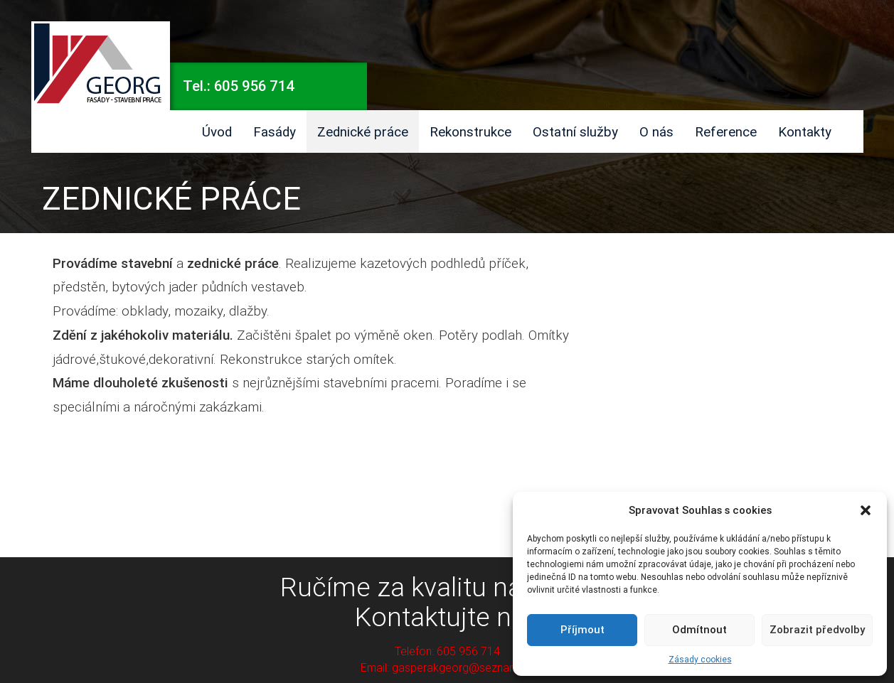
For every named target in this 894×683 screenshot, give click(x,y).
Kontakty (804, 131)
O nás (656, 131)
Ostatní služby (575, 131)
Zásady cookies (700, 659)
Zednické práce (362, 131)
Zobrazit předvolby (817, 629)
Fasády (274, 131)
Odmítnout (699, 629)
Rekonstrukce (470, 131)
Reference (726, 131)
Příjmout (582, 629)
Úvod (217, 131)
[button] (865, 510)
